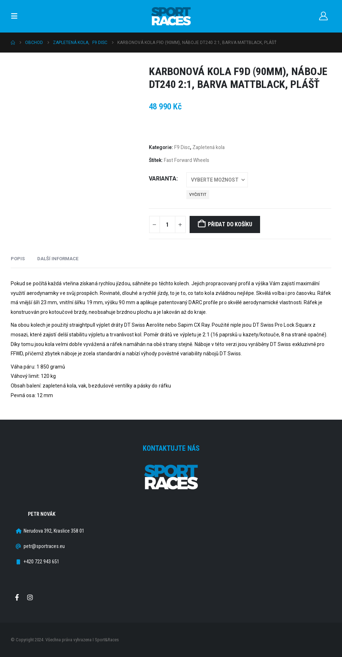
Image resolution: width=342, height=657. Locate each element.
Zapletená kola (208, 147)
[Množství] (167, 224)
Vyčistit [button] (197, 194)
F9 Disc (182, 147)
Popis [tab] (18, 258)
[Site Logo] (171, 16)
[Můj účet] (323, 16)
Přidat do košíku (230, 224)
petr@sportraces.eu (44, 546)
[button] (16, 16)
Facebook (16, 597)
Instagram (30, 597)
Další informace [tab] (57, 258)
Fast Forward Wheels (186, 160)
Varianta (162, 178)
